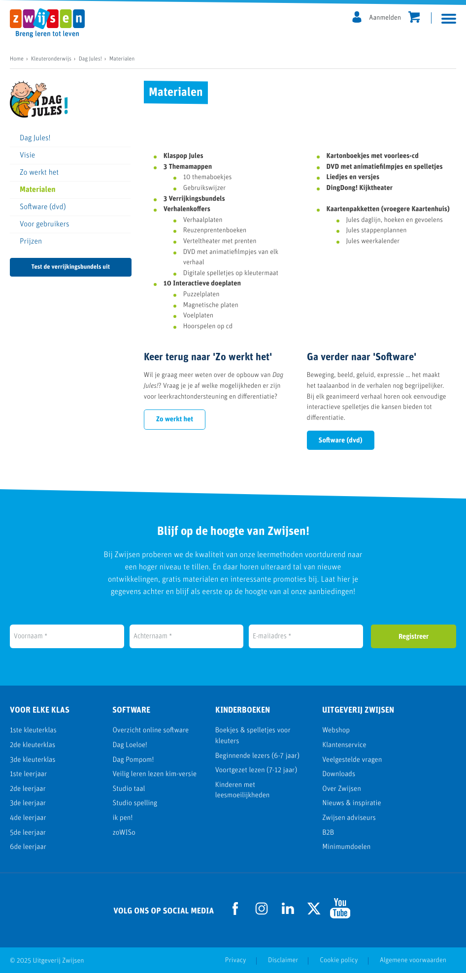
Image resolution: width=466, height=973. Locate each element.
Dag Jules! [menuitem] (35, 138)
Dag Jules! (90, 59)
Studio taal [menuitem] (128, 789)
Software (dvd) (341, 440)
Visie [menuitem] (27, 155)
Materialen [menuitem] (38, 190)
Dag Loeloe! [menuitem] (129, 745)
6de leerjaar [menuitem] (28, 847)
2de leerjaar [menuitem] (28, 789)
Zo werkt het (174, 419)
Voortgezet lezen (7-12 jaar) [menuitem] (256, 770)
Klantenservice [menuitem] (344, 745)
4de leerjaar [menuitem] (28, 818)
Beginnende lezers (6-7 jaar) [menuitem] (257, 756)
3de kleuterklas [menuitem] (32, 760)
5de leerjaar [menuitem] (28, 833)
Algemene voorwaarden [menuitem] (413, 960)
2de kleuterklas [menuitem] (32, 745)
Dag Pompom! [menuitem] (133, 760)
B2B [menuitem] (328, 833)
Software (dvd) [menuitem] (43, 207)
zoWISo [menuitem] (123, 833)
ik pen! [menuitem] (122, 818)
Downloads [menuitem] (338, 774)
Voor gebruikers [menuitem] (44, 224)
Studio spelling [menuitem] (134, 803)
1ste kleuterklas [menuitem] (33, 730)
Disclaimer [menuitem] (283, 960)
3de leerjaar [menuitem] (28, 803)
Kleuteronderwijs (51, 59)
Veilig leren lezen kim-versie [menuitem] (154, 774)
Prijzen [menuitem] (31, 242)
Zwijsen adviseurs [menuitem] (349, 818)
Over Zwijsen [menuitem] (341, 789)
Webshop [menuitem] (336, 730)
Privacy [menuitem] (235, 960)
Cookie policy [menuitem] (339, 960)
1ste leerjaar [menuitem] (28, 774)
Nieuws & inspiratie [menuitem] (351, 803)
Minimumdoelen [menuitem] (346, 847)
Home (17, 59)
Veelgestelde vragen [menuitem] (352, 760)
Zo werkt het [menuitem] (39, 173)
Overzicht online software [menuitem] (150, 730)
